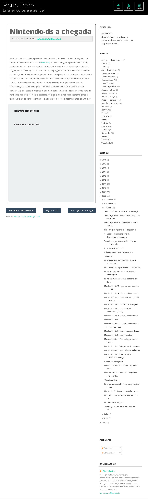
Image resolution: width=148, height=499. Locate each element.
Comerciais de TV (108, 80)
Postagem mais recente (21, 210)
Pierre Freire (109, 471)
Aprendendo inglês (109, 70)
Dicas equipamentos (110, 100)
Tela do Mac (109, 256)
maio (106, 418)
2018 (104, 160)
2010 (104, 188)
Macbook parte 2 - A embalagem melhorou (122, 350)
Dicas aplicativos (108, 90)
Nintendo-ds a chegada (114, 402)
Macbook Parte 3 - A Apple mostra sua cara (122, 346)
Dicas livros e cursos (110, 103)
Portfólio (105, 129)
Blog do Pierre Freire (110, 43)
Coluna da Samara (109, 73)
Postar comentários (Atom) (27, 216)
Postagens (107, 448)
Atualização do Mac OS (113, 248)
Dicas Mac (105, 106)
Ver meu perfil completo (110, 493)
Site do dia (106, 133)
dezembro (108, 200)
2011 (104, 184)
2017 (104, 164)
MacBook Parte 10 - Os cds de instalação (121, 315)
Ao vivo (104, 63)
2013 (104, 176)
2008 (104, 196)
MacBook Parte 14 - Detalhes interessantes (121, 293)
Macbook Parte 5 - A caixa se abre (118, 335)
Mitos (103, 120)
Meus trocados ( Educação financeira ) (117, 40)
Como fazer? (106, 83)
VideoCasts (106, 143)
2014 (104, 172)
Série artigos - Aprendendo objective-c (120, 230)
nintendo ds (44, 62)
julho (106, 414)
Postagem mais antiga (82, 210)
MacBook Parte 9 (111, 320)
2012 (104, 180)
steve (103, 136)
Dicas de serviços (108, 96)
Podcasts (105, 126)
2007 (104, 422)
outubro (108, 208)
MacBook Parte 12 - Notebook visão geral (121, 304)
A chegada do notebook (111, 60)
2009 (104, 192)
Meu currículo (107, 33)
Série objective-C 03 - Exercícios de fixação (121, 211)
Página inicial (52, 210)
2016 (104, 168)
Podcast (105, 123)
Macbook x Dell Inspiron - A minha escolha (121, 391)
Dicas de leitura (108, 93)
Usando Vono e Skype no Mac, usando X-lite (122, 267)
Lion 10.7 (105, 110)
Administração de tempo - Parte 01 (118, 252)
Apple (104, 67)
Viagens (104, 139)
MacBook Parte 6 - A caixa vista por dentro (121, 331)
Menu (103, 113)
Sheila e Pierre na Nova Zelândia (114, 37)
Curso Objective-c (108, 86)
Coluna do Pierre (108, 76)
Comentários (108, 453)
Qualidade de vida (112, 380)
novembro (108, 204)
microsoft (105, 116)
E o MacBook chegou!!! (113, 361)
